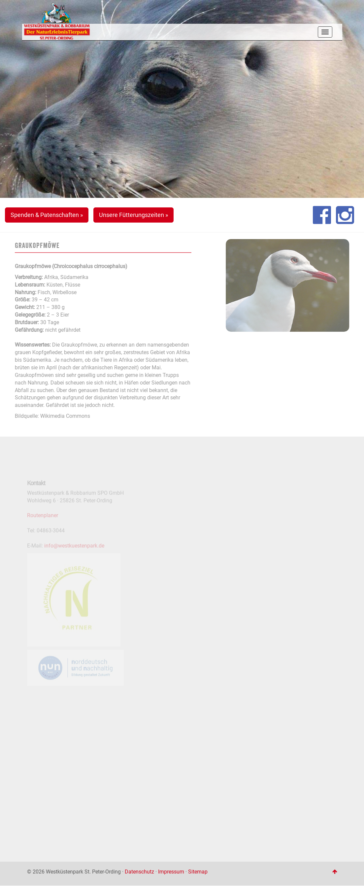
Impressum (171, 872)
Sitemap (198, 872)
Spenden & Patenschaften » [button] (47, 214)
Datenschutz (139, 872)
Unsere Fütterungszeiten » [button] (133, 214)
